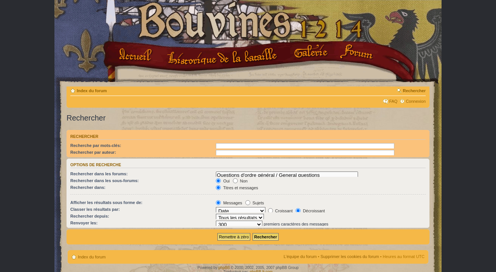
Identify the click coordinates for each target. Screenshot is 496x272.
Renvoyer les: (84, 223)
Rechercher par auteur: (93, 152)
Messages (229, 203)
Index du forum (92, 90)
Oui (222, 181)
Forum (357, 52)
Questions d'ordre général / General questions (287, 175)
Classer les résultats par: (95, 209)
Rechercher (414, 90)
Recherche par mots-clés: (95, 145)
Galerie (312, 51)
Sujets (254, 203)
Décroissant (310, 211)
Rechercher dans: (87, 187)
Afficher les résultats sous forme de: (106, 202)
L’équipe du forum (300, 256)
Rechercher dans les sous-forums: (104, 180)
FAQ (393, 101)
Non (240, 181)
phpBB (224, 268)
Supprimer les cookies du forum (350, 256)
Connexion (416, 101)
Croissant (280, 211)
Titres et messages (237, 187)
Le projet (223, 56)
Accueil (137, 55)
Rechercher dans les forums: (99, 174)
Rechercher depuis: (89, 216)
